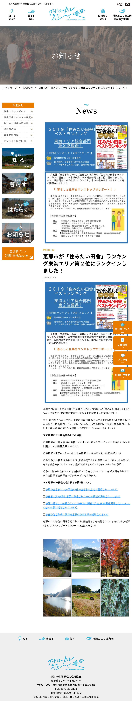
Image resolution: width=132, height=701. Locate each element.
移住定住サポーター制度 (17, 117)
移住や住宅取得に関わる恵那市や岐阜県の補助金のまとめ (77, 514)
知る (25, 638)
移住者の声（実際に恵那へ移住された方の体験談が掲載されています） (83, 496)
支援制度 (122, 344)
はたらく (103, 17)
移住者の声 (10, 129)
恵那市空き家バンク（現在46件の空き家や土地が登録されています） (82, 489)
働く (72, 638)
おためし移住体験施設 (16, 123)
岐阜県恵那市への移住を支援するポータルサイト (31, 3)
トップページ (9, 87)
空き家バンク (122, 329)
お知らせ (28, 87)
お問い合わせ (122, 374)
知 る (12, 17)
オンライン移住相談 (15, 141)
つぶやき (122, 359)
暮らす (31, 17)
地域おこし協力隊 (122, 16)
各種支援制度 (11, 135)
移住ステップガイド (15, 111)
